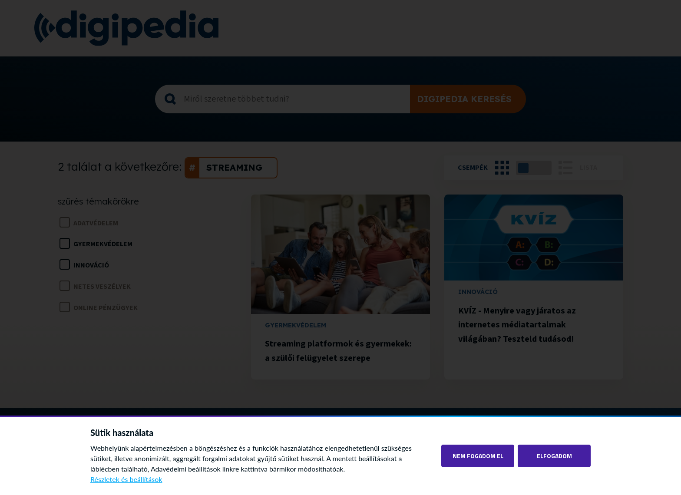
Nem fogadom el (478, 455)
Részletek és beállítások (126, 479)
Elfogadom (554, 455)
